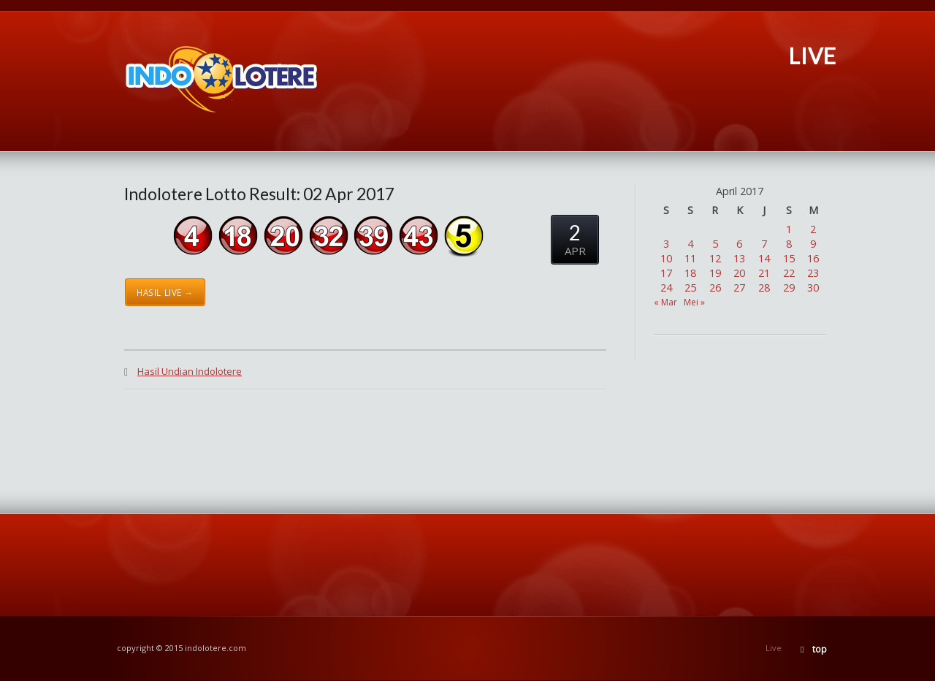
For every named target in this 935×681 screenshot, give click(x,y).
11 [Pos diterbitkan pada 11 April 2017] (690, 258)
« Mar (665, 302)
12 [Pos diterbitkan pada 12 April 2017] (715, 258)
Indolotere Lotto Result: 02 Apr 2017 (259, 193)
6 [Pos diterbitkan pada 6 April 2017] (739, 244)
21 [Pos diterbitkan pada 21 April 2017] (764, 273)
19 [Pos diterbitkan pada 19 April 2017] (715, 273)
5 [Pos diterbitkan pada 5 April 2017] (715, 244)
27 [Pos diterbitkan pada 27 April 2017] (739, 287)
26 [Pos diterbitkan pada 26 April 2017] (715, 287)
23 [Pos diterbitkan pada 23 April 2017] (813, 273)
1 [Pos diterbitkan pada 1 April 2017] (789, 229)
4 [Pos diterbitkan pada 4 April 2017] (690, 244)
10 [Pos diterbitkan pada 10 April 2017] (666, 258)
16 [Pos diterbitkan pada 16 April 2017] (813, 258)
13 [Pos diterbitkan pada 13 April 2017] (739, 258)
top (819, 649)
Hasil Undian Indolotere (189, 371)
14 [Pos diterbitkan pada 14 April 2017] (764, 258)
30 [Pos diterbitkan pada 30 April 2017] (813, 287)
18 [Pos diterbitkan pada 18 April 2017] (690, 273)
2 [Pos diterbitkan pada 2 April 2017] (813, 229)
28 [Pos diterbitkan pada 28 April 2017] (764, 287)
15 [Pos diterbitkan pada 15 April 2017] (789, 258)
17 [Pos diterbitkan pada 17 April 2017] (666, 273)
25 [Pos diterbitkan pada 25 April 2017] (690, 287)
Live (774, 647)
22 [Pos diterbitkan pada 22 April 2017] (789, 273)
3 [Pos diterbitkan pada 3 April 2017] (666, 244)
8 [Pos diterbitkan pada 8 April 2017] (789, 244)
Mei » (694, 302)
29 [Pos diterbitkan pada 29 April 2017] (789, 287)
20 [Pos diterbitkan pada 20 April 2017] (739, 273)
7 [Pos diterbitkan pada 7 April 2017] (764, 244)
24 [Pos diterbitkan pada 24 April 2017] (666, 287)
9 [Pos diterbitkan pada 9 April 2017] (813, 244)
